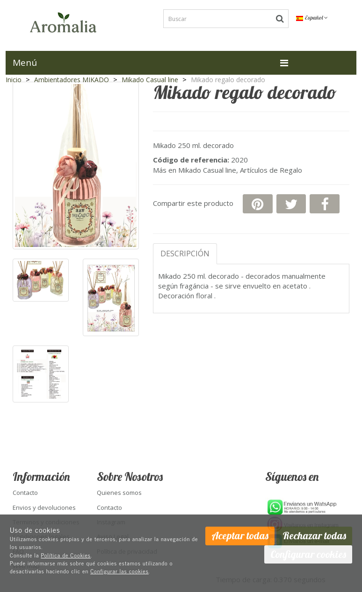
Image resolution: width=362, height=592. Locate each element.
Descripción (185, 253)
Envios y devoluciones (44, 507)
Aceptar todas (239, 535)
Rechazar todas (314, 535)
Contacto (25, 492)
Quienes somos (119, 492)
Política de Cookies (66, 555)
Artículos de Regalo (271, 170)
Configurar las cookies (119, 571)
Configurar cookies (308, 554)
